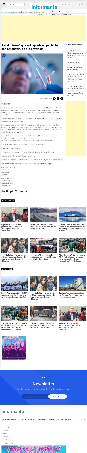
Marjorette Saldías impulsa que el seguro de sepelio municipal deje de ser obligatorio (75, 66)
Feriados (5, 436)
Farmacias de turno (58, 12)
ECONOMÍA (14, 420)
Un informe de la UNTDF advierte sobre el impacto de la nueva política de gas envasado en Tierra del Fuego (75, 91)
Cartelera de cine (8, 440)
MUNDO (60, 420)
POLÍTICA (52, 420)
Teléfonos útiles (8, 443)
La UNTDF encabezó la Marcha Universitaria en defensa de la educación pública (75, 54)
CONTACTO (69, 420)
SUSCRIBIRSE (57, 396)
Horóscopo (6, 427)
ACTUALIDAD (5, 420)
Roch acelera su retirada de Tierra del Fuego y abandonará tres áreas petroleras (75, 78)
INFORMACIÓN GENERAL (28, 420)
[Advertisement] (43, 28)
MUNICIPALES (42, 420)
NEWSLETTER (66, 4)
